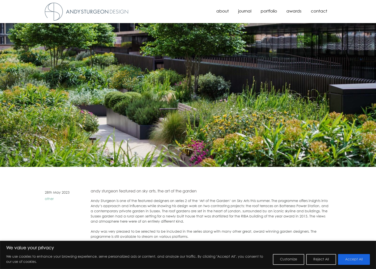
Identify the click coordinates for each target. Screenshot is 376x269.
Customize (288, 259)
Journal (244, 11)
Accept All (354, 259)
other (49, 199)
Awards (294, 11)
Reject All (321, 259)
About (222, 11)
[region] (188, 255)
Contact (319, 11)
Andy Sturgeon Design (86, 12)
